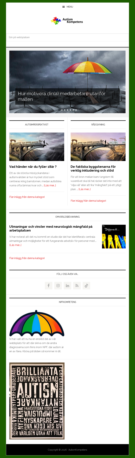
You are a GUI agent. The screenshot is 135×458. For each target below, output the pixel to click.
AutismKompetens (67, 21)
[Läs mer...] (50, 185)
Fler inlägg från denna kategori (27, 196)
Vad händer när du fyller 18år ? (32, 167)
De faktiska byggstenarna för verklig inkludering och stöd (93, 168)
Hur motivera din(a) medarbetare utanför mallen (61, 96)
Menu (70, 7)
